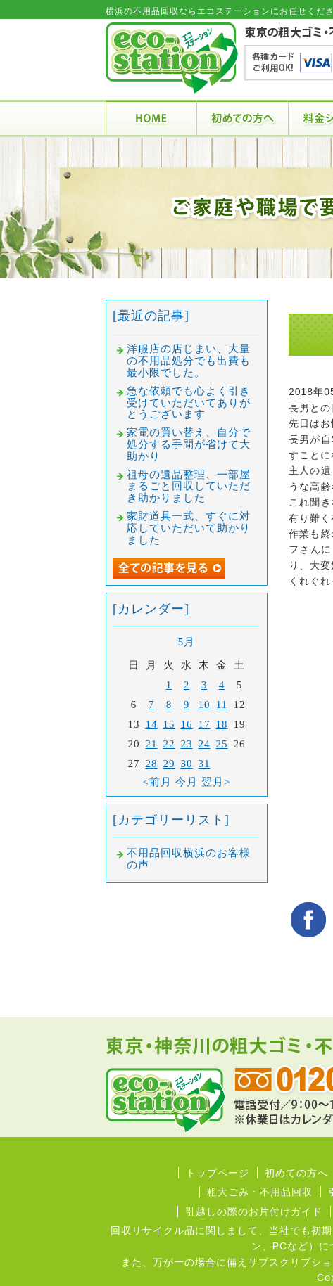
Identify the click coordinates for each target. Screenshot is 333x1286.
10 (205, 704)
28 (152, 763)
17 (205, 724)
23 (187, 744)
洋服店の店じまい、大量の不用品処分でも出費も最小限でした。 (189, 360)
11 (221, 704)
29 (169, 763)
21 (152, 744)
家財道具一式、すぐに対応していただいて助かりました (189, 528)
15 (169, 724)
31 (205, 763)
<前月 (157, 781)
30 (187, 763)
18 (222, 724)
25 (222, 744)
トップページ (217, 1172)
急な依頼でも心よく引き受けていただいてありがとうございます (189, 402)
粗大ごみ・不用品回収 (260, 1191)
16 (187, 724)
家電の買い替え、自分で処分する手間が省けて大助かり (189, 444)
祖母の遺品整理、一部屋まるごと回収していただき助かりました (189, 486)
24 (205, 744)
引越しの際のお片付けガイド (253, 1211)
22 (169, 744)
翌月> (215, 781)
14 (152, 724)
